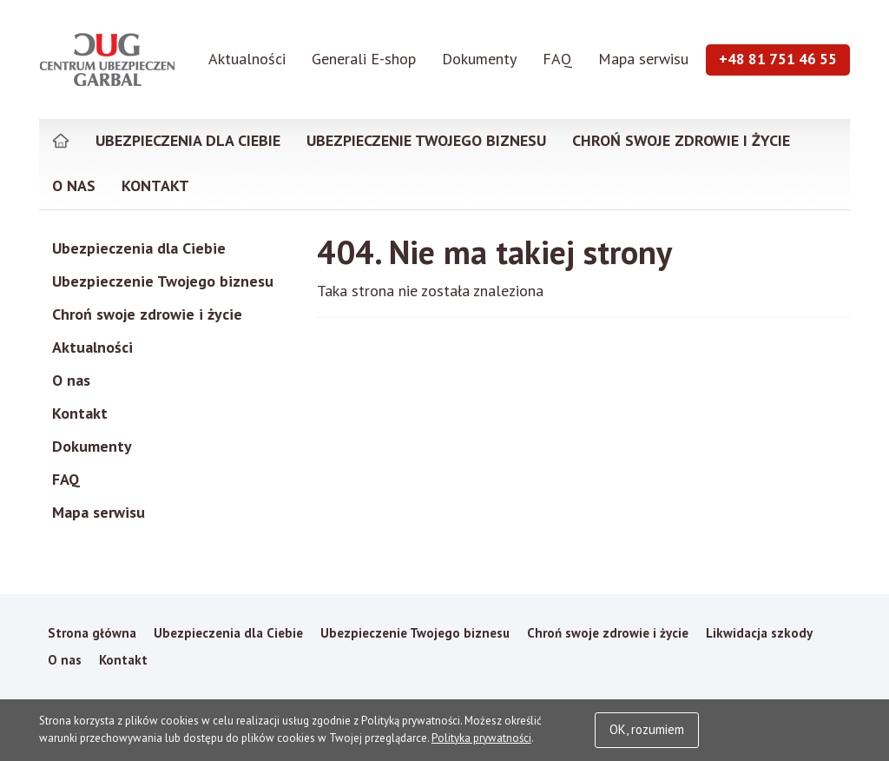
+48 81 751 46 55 (778, 59)
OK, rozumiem (646, 729)
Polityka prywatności (481, 738)
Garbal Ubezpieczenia (107, 59)
